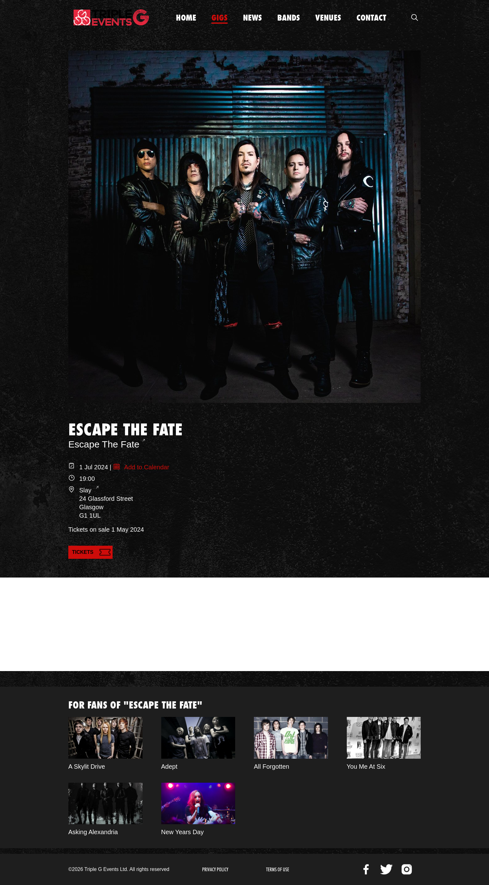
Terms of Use (277, 870)
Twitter (386, 869)
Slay (86, 490)
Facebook (366, 869)
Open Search (414, 17)
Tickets (82, 552)
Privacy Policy (215, 870)
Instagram (406, 869)
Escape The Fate (103, 444)
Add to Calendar (146, 467)
